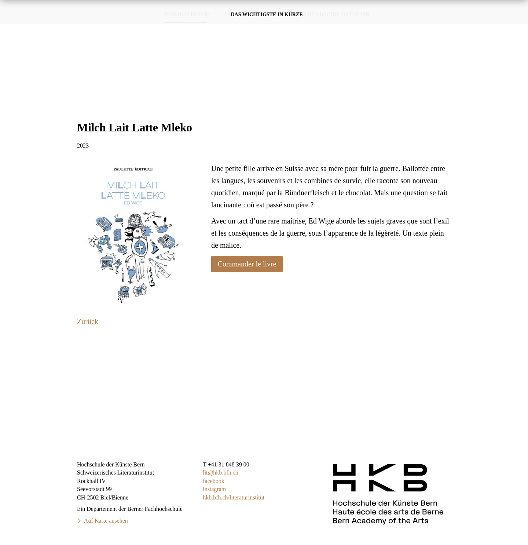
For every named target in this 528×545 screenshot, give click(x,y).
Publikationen (308, 26)
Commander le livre (247, 264)
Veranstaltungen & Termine (390, 25)
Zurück (87, 321)
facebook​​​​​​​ (213, 481)
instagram (214, 489)
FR (512, 7)
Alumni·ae (238, 66)
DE (497, 7)
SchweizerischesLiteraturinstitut (50, 26)
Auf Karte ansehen (106, 520)
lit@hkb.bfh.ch (220, 472)
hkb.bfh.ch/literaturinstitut (233, 497)
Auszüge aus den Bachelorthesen (319, 66)
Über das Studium (480, 26)
